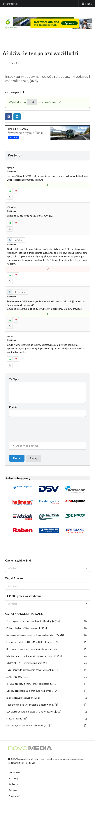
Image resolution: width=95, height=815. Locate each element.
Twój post (15, 379)
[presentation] (37, 426)
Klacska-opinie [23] (46, 718)
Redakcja (13, 784)
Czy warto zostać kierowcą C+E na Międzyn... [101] (46, 711)
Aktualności (14, 772)
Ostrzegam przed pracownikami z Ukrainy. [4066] (46, 621)
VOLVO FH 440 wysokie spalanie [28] (46, 662)
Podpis (13, 407)
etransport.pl (10, 3)
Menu (86, 3)
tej (32, 102)
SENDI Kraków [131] (46, 676)
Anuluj (33, 458)
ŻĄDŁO (14, 240)
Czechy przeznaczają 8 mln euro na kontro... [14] (46, 690)
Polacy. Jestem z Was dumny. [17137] (46, 628)
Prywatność (14, 796)
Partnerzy (13, 778)
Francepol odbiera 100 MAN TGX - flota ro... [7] (46, 642)
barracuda (16, 292)
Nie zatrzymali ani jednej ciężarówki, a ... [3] (46, 725)
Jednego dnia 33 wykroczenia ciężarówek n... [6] (46, 704)
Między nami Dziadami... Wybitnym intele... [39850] (46, 655)
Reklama (13, 790)
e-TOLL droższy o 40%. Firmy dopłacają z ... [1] (46, 683)
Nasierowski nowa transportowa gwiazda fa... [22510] (46, 635)
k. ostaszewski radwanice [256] (46, 697)
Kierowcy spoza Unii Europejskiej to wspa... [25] (46, 649)
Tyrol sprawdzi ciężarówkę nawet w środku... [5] (46, 669)
